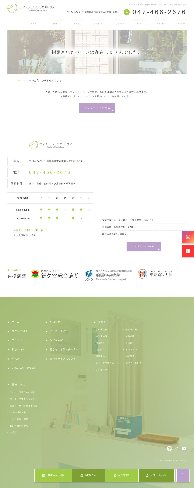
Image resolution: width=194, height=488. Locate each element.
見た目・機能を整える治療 (24, 405)
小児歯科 (130, 343)
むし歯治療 (101, 329)
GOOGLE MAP (144, 246)
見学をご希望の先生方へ (64, 349)
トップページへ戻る (97, 107)
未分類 (13, 432)
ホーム (34, 22)
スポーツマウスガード (107, 363)
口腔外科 (100, 349)
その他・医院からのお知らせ (25, 392)
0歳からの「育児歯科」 (25, 368)
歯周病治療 (101, 336)
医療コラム (161, 22)
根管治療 (100, 343)
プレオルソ (101, 369)
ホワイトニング (134, 363)
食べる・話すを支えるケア (24, 399)
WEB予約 (88, 475)
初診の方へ (140, 22)
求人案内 (181, 22)
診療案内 (77, 22)
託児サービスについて (63, 358)
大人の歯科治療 (18, 412)
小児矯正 (130, 356)
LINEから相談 (53, 475)
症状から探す (99, 22)
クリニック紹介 (55, 22)
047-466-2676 (50, 172)
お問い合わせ (156, 475)
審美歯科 (100, 356)
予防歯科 (130, 336)
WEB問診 (122, 475)
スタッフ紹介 (20, 331)
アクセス (120, 22)
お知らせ (55, 322)
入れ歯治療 (131, 329)
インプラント (132, 349)
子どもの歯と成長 (19, 419)
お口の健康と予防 (19, 425)
